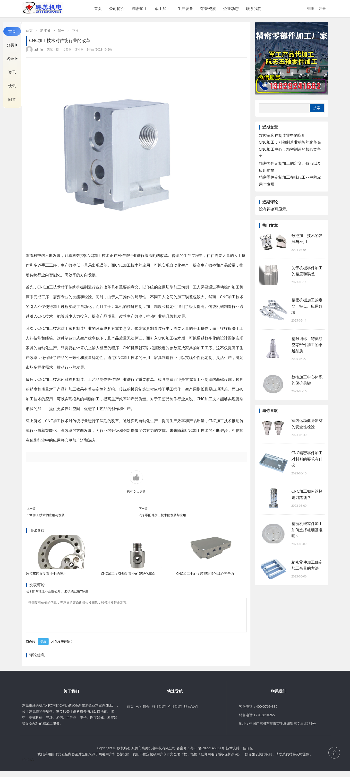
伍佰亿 (248, 753)
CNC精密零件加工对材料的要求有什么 (307, 459)
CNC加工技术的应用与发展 (46, 515)
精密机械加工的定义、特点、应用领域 (307, 306)
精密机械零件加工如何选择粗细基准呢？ (307, 529)
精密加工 (139, 8)
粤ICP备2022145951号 (207, 753)
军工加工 (162, 8)
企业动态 (231, 8)
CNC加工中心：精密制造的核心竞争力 (205, 573)
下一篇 (143, 508)
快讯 (12, 85)
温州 (61, 30)
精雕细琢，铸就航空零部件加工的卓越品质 (307, 344)
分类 (10, 45)
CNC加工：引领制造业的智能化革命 (128, 573)
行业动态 (159, 712)
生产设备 (185, 8)
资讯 (12, 72)
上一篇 (31, 508)
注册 (322, 8)
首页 (98, 8)
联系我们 (254, 8)
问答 (12, 99)
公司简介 (117, 8)
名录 (10, 58)
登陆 (310, 8)
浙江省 (45, 30)
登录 (43, 647)
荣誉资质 (208, 8)
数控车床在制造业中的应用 (46, 573)
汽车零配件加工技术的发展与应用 (162, 515)
